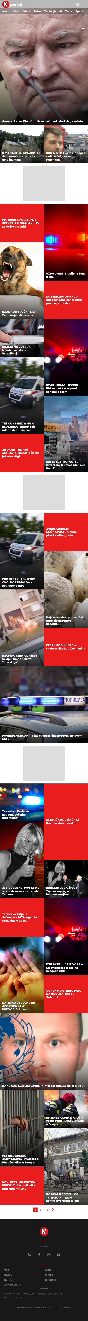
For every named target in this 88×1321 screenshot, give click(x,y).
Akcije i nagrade (55, 1294)
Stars (26, 11)
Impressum (29, 1294)
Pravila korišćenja (13, 1297)
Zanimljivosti (53, 11)
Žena (68, 11)
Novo (5, 11)
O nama (7, 1294)
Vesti (16, 11)
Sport (79, 11)
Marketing (41, 1294)
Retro (37, 11)
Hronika (50, 1279)
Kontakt (17, 1294)
